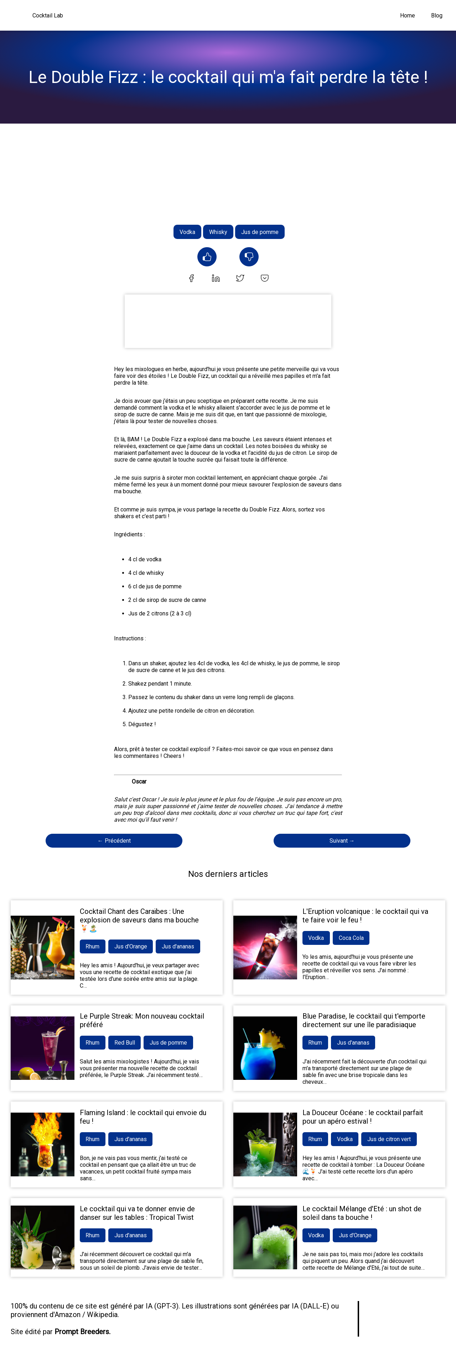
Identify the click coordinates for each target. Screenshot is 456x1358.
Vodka (187, 232)
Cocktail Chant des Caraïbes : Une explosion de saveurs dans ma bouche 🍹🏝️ (139, 920)
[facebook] (191, 279)
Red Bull (125, 1042)
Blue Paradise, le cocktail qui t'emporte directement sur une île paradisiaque (363, 1020)
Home (407, 15)
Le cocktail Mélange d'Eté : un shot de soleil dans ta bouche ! (361, 1213)
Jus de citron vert (389, 1139)
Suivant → (342, 840)
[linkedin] (216, 279)
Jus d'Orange (131, 946)
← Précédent (114, 840)
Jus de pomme (260, 232)
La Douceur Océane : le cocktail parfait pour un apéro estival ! (362, 1116)
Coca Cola (351, 938)
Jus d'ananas (178, 946)
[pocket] (264, 279)
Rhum (93, 946)
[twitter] (240, 279)
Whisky (218, 232)
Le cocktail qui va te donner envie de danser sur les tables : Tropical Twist (137, 1213)
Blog (436, 15)
